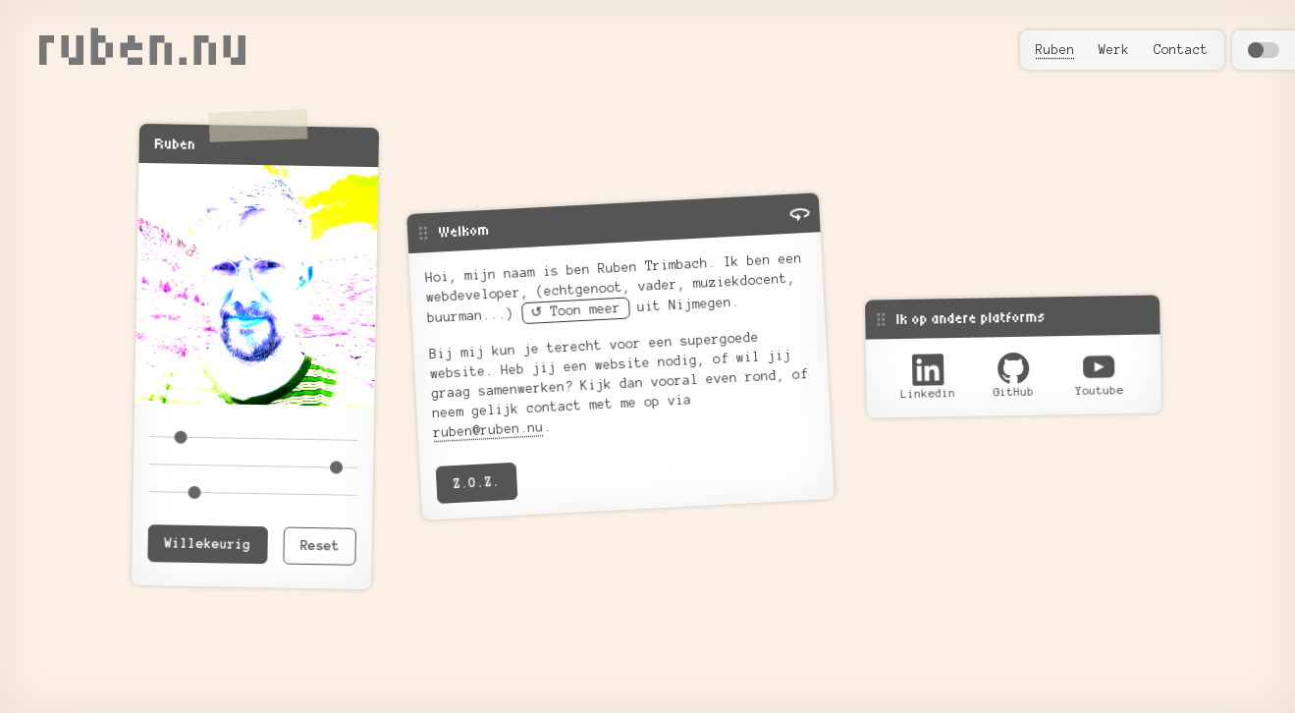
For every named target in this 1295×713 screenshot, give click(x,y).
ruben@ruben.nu (488, 430)
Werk (1114, 50)
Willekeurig (207, 544)
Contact (1181, 50)
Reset (319, 546)
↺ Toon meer (575, 311)
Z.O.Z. (477, 483)
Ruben (1055, 50)
